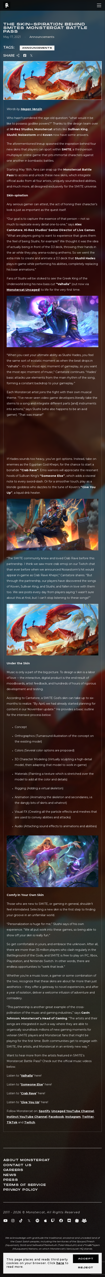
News (10, 1175)
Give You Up (30, 1102)
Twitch (29, 1122)
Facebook (56, 1117)
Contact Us (17, 1165)
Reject (85, 1267)
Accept (86, 1258)
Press (10, 1180)
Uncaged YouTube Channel (72, 1111)
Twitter (88, 1117)
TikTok (12, 1122)
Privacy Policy (20, 1190)
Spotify (44, 1111)
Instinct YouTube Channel (27, 1117)
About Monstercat (26, 1160)
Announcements (37, 48)
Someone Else (32, 1084)
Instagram (73, 1117)
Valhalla (27, 1075)
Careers (13, 1170)
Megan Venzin (31, 109)
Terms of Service (24, 1185)
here (60, 1263)
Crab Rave (28, 1093)
